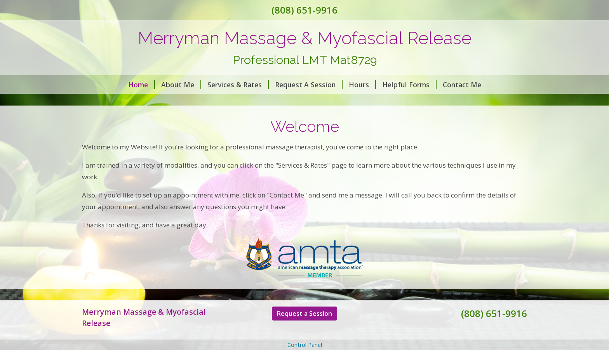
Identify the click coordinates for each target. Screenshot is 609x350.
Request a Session (304, 313)
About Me (181, 84)
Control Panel (304, 344)
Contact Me (462, 84)
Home (141, 84)
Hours (362, 84)
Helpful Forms (409, 84)
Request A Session (309, 84)
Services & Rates (238, 84)
